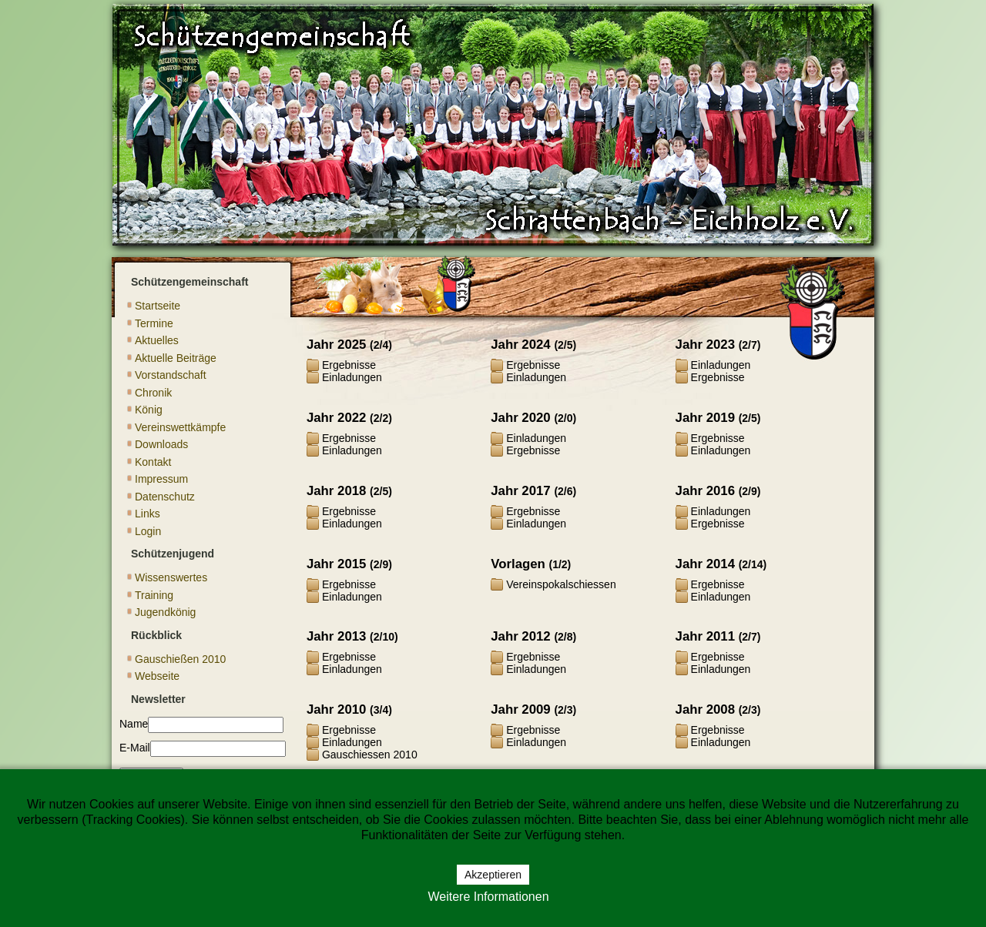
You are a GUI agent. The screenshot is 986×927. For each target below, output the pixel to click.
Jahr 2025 (336, 344)
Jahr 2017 (520, 491)
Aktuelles (157, 340)
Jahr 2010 (336, 709)
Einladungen (352, 377)
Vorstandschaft (170, 375)
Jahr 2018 (336, 491)
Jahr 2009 (520, 709)
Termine (154, 323)
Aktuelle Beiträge (175, 358)
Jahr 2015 (336, 564)
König (149, 409)
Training (154, 595)
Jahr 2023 (705, 344)
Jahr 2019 (705, 417)
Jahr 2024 (520, 344)
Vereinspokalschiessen (560, 584)
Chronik (153, 393)
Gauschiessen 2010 (370, 754)
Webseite (157, 676)
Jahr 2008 (705, 709)
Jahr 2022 (336, 417)
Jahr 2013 (336, 636)
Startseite (157, 306)
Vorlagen (518, 564)
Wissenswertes (171, 577)
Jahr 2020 (520, 417)
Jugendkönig (165, 612)
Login (148, 531)
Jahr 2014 (705, 564)
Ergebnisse (349, 365)
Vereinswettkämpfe (180, 427)
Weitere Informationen (488, 896)
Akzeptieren (493, 874)
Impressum (161, 479)
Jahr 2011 (705, 636)
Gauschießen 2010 (180, 659)
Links (147, 513)
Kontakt (153, 462)
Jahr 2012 (520, 636)
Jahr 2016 (705, 491)
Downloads (161, 444)
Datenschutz (165, 496)
